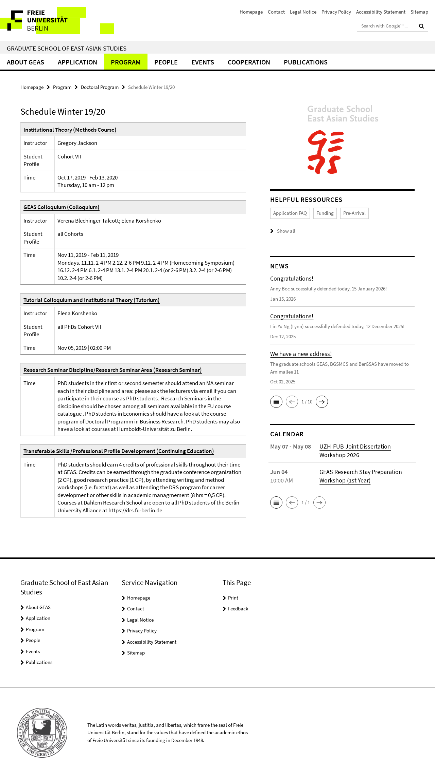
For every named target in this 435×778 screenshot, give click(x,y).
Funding (325, 213)
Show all (286, 231)
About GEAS (25, 62)
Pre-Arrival (354, 213)
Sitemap (419, 11)
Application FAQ (290, 213)
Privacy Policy (336, 11)
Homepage (251, 11)
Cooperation (249, 62)
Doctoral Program (100, 87)
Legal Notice (303, 11)
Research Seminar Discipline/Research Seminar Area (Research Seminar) (112, 370)
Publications (306, 62)
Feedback (238, 608)
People (166, 62)
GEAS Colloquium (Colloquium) (61, 207)
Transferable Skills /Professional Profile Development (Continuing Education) (118, 451)
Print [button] (233, 597)
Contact (276, 11)
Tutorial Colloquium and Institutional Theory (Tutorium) (91, 300)
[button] (276, 401)
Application (77, 62)
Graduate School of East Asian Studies (66, 48)
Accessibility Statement (380, 11)
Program (126, 62)
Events (202, 62)
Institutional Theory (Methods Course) (70, 129)
